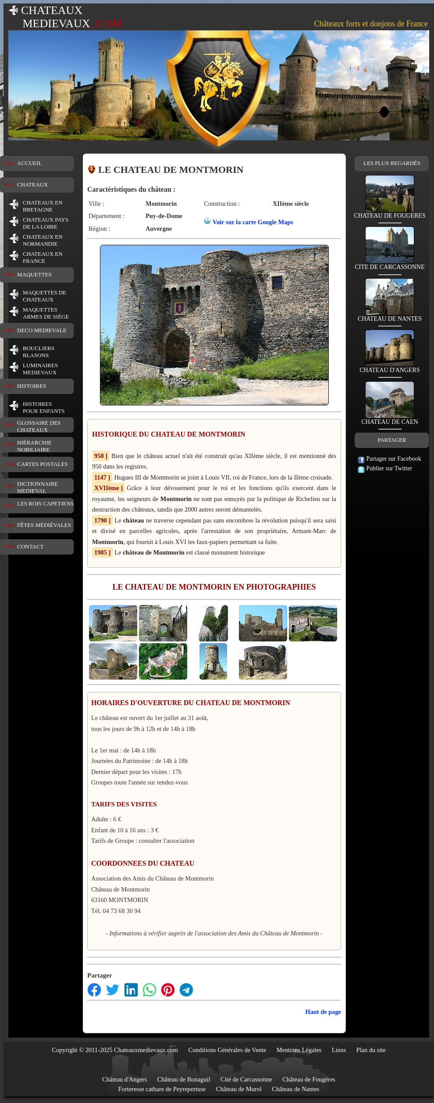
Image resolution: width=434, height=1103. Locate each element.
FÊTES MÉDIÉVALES (44, 525)
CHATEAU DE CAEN (389, 419)
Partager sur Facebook (389, 458)
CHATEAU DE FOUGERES (389, 213)
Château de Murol (239, 1088)
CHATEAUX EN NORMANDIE (43, 240)
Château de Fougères (308, 1079)
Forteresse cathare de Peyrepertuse (162, 1088)
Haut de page (323, 1011)
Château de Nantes (295, 1088)
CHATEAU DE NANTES (390, 316)
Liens (339, 1049)
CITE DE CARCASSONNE (389, 264)
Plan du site (371, 1049)
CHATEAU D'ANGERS (389, 367)
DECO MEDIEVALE (42, 330)
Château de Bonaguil (183, 1079)
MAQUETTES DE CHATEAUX (44, 296)
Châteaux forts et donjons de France (371, 23)
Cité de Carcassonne (246, 1079)
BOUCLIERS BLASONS (38, 351)
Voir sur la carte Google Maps (253, 222)
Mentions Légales (299, 1049)
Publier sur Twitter (385, 468)
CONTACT (30, 546)
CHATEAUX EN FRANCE (43, 257)
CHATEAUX (32, 184)
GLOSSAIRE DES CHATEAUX (38, 426)
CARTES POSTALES (42, 464)
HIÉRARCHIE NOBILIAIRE (34, 446)
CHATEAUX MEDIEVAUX (65, 17)
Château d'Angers (124, 1079)
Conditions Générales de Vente (228, 1049)
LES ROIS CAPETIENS (45, 503)
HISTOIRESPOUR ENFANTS (43, 407)
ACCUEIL (29, 163)
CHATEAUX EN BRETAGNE (43, 206)
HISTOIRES (31, 386)
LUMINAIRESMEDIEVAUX (40, 369)
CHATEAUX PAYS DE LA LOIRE (45, 223)
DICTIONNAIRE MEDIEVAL (37, 487)
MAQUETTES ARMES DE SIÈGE (46, 313)
